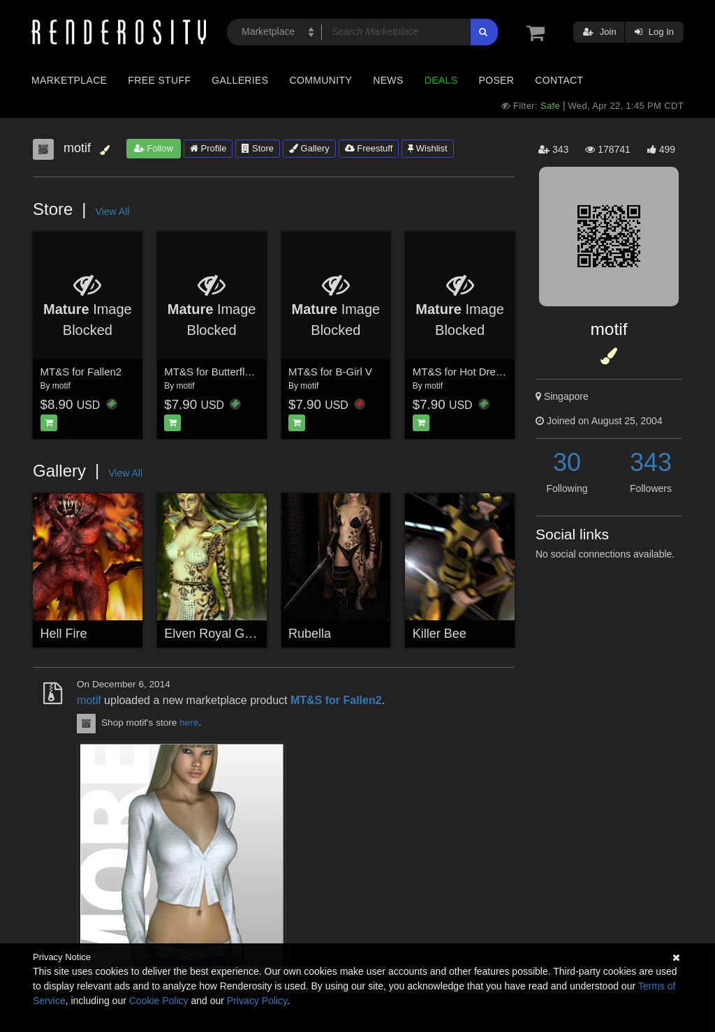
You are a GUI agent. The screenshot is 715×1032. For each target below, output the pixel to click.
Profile (208, 148)
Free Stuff (159, 80)
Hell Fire (63, 634)
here (188, 723)
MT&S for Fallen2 (81, 371)
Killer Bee (439, 634)
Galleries (240, 80)
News (388, 80)
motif (61, 386)
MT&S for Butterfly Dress (222, 371)
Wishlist (427, 148)
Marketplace (69, 80)
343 (651, 462)
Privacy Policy (257, 1000)
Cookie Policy (159, 1000)
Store (258, 148)
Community (321, 80)
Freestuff (369, 148)
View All (113, 211)
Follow (153, 148)
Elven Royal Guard (217, 634)
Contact (559, 80)
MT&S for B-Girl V (330, 371)
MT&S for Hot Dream (461, 371)
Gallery (309, 148)
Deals (441, 80)
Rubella (309, 634)
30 (567, 462)
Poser (496, 80)
